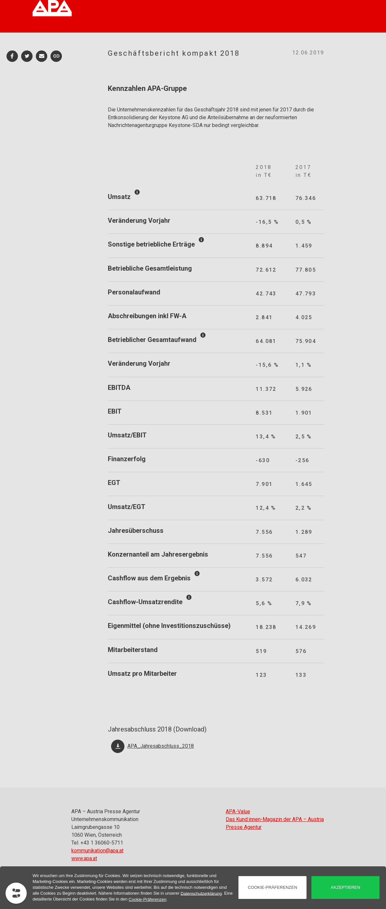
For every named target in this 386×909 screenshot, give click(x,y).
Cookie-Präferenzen (147, 899)
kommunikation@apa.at (97, 850)
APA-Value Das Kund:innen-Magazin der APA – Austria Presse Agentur (275, 819)
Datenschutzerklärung (201, 893)
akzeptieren (345, 887)
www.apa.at (84, 858)
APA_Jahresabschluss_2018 (160, 746)
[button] (12, 56)
